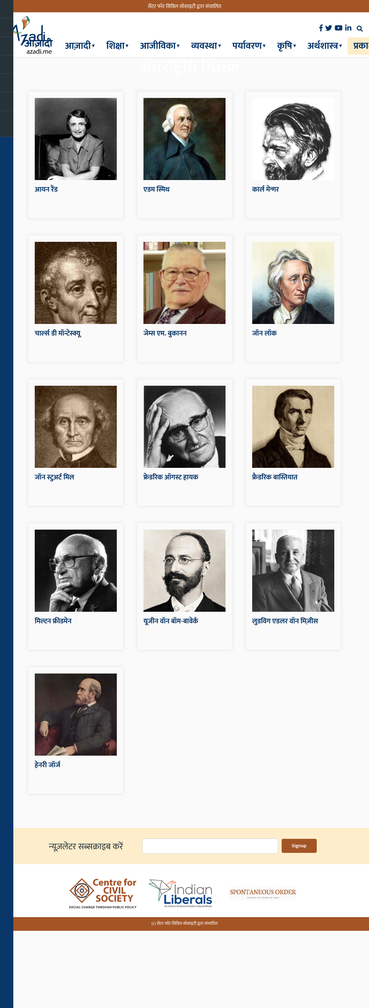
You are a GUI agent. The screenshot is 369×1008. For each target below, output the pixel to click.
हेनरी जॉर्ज (47, 845)
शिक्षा (115, 46)
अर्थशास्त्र (323, 46)
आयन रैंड (46, 269)
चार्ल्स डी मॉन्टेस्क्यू (57, 413)
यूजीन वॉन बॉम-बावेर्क (170, 701)
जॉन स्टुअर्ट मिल (54, 557)
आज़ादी (78, 46)
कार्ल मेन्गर (265, 269)
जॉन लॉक (264, 413)
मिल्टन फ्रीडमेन (53, 701)
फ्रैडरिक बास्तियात (274, 557)
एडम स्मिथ (156, 269)
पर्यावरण (247, 46)
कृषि (284, 46)
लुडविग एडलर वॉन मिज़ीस (285, 701)
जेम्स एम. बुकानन (165, 413)
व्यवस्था (204, 46)
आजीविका (158, 46)
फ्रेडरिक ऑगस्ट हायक (170, 557)
